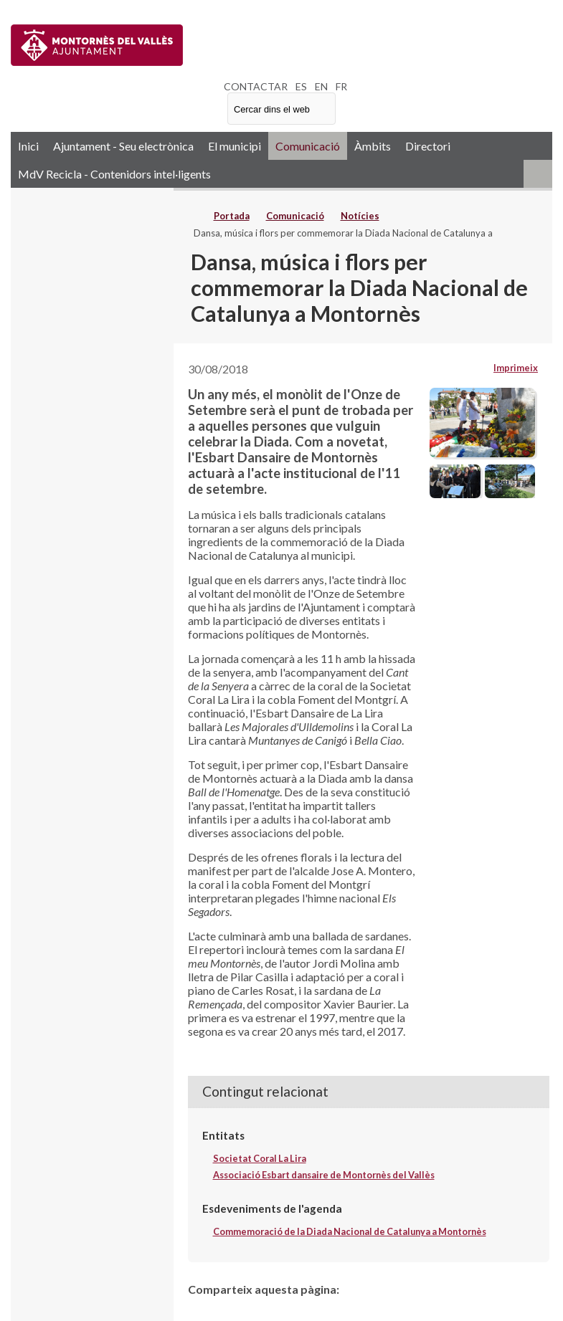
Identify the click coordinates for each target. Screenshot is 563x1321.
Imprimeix (515, 367)
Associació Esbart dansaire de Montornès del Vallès (324, 1175)
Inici (28, 146)
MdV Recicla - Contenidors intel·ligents (114, 174)
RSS (538, 174)
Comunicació (307, 146)
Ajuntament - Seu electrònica (123, 146)
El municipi (234, 146)
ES (301, 86)
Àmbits (372, 146)
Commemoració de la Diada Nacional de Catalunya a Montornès (349, 1231)
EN (321, 86)
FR (341, 86)
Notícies (360, 215)
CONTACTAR (256, 86)
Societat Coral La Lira (259, 1158)
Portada (232, 215)
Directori (427, 146)
